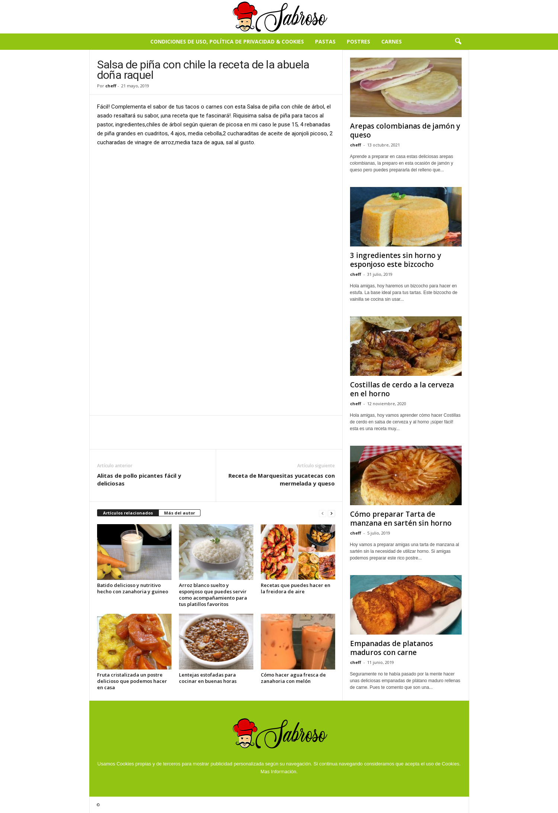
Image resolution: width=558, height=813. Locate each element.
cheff (110, 85)
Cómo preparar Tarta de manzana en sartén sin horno (401, 518)
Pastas (325, 41)
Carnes (391, 41)
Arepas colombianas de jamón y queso (405, 130)
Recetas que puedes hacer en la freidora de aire (295, 588)
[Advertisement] (216, 208)
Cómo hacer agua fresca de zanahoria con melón (293, 677)
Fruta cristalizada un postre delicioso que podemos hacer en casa (132, 681)
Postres (358, 41)
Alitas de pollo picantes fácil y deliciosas (139, 479)
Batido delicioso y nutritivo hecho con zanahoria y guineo (132, 588)
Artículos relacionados (128, 513)
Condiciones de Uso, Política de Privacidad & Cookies (227, 41)
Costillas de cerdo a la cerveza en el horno (402, 389)
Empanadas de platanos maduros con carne (391, 648)
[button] (458, 41)
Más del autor (179, 513)
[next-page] (331, 513)
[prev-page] (322, 513)
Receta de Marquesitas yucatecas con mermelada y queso (281, 479)
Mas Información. (279, 771)
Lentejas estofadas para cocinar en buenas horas (208, 677)
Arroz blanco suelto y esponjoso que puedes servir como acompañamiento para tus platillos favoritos (213, 594)
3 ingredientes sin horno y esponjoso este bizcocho (395, 260)
